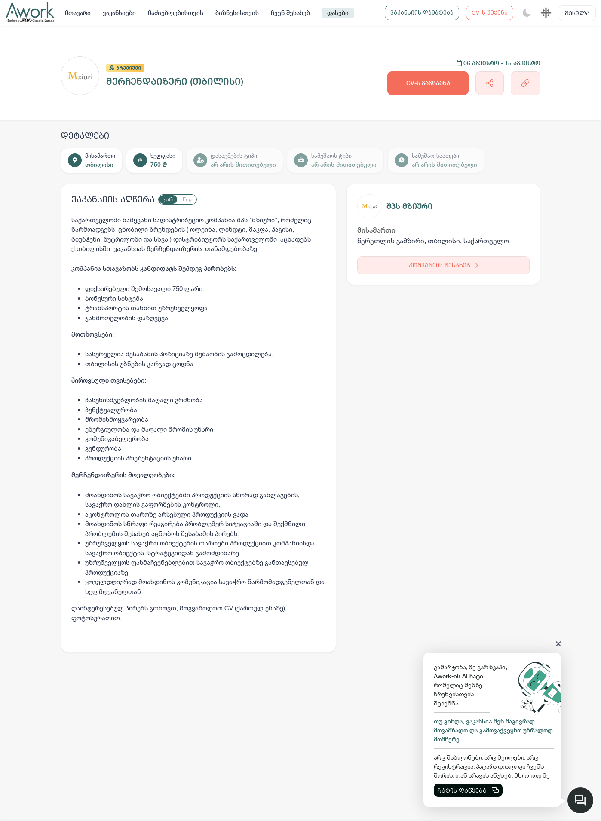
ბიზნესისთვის (237, 12)
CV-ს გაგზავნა (428, 83)
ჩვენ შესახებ (290, 12)
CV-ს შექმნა (490, 12)
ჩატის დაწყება (468, 790)
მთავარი (78, 12)
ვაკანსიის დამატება (422, 12)
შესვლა (577, 13)
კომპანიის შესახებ (443, 265)
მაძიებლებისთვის (175, 12)
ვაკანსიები (119, 12)
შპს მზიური (409, 206)
